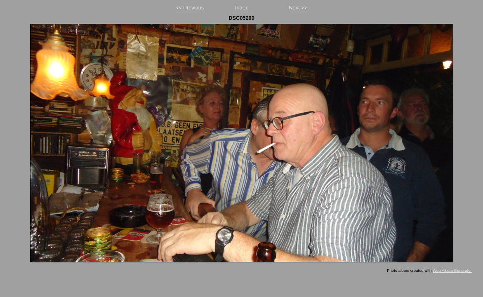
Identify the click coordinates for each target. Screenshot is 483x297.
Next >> (298, 8)
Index (241, 8)
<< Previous (190, 8)
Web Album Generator (452, 270)
